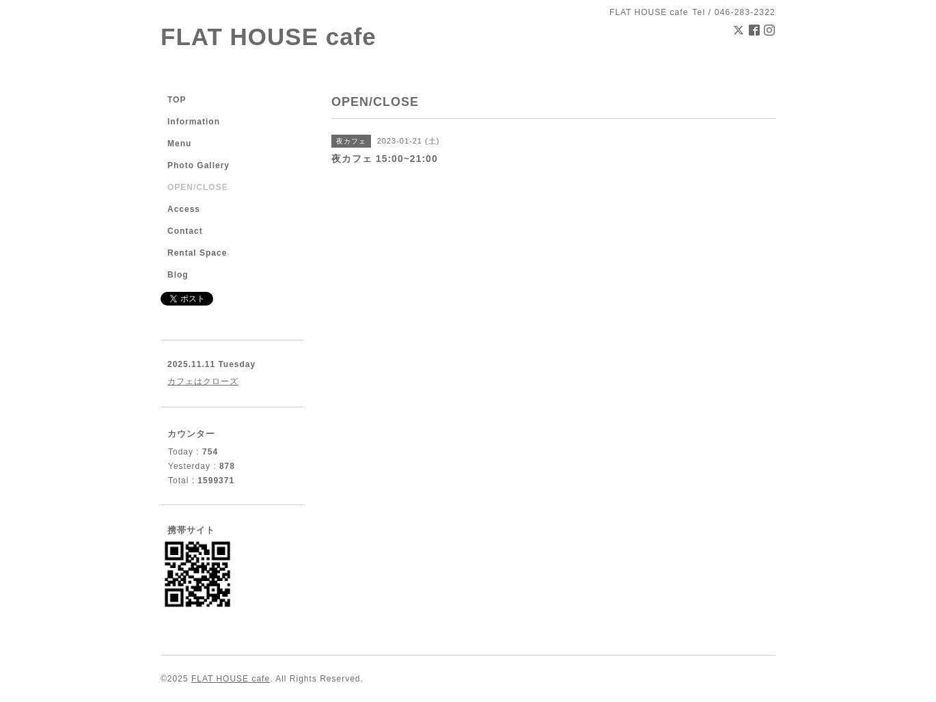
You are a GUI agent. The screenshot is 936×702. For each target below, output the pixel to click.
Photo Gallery (198, 165)
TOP (176, 100)
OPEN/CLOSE (197, 187)
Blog (178, 275)
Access (183, 209)
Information (193, 121)
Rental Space (197, 253)
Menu (179, 143)
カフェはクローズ (202, 381)
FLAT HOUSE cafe (268, 36)
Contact (185, 231)
